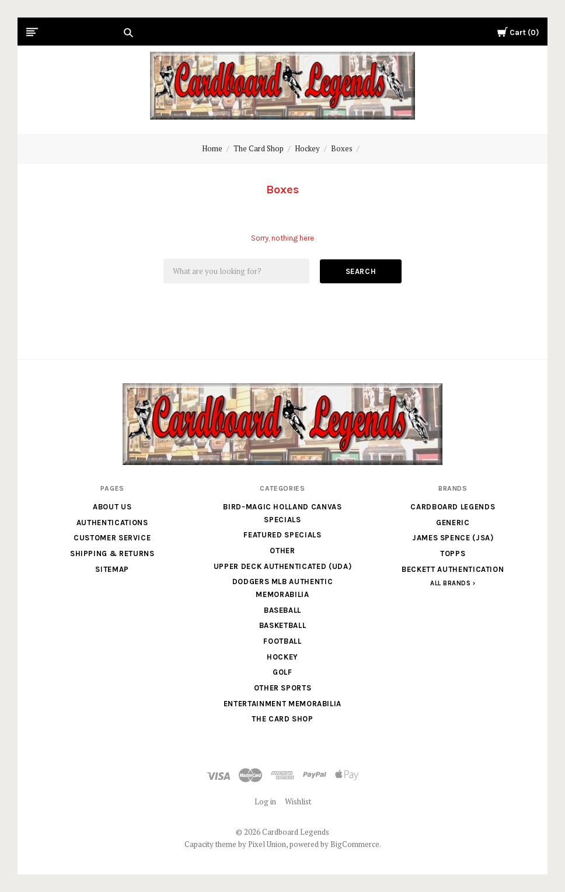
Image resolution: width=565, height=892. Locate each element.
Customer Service (112, 537)
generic (453, 522)
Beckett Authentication (453, 569)
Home (212, 148)
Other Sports (283, 687)
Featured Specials (282, 534)
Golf (282, 672)
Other (282, 550)
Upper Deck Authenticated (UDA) (283, 566)
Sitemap (112, 569)
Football (282, 641)
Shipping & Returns (112, 553)
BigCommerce (354, 844)
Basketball (282, 625)
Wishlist (298, 801)
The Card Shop (258, 148)
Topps (452, 553)
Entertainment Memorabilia (282, 703)
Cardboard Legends (452, 506)
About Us (112, 506)
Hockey (307, 148)
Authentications (112, 522)
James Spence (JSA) (453, 537)
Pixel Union (267, 844)
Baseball (282, 610)
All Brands (450, 583)
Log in (265, 801)
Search (361, 271)
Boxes (342, 148)
